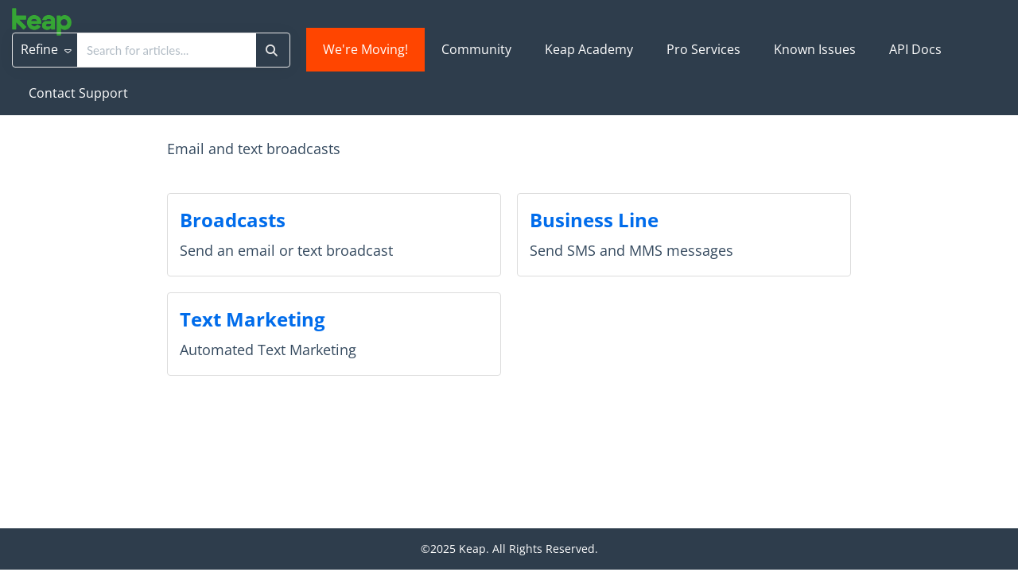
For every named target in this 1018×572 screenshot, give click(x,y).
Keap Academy (589, 49)
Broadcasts (233, 220)
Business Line (594, 220)
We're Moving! (365, 49)
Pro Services (703, 49)
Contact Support (78, 93)
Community (476, 49)
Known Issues (815, 49)
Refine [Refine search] (46, 49)
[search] (166, 50)
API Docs (915, 49)
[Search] (271, 50)
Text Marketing (252, 319)
